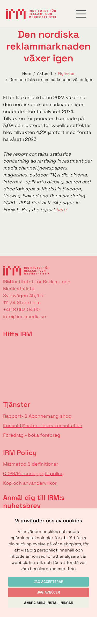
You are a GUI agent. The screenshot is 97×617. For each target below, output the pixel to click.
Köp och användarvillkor (30, 483)
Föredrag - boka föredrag (31, 435)
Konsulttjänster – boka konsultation (42, 425)
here (61, 210)
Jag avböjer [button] (48, 592)
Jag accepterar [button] (48, 581)
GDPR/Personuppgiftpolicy (33, 473)
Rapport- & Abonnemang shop (37, 416)
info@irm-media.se (24, 316)
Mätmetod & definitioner (30, 464)
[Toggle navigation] (81, 14)
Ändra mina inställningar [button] (48, 602)
